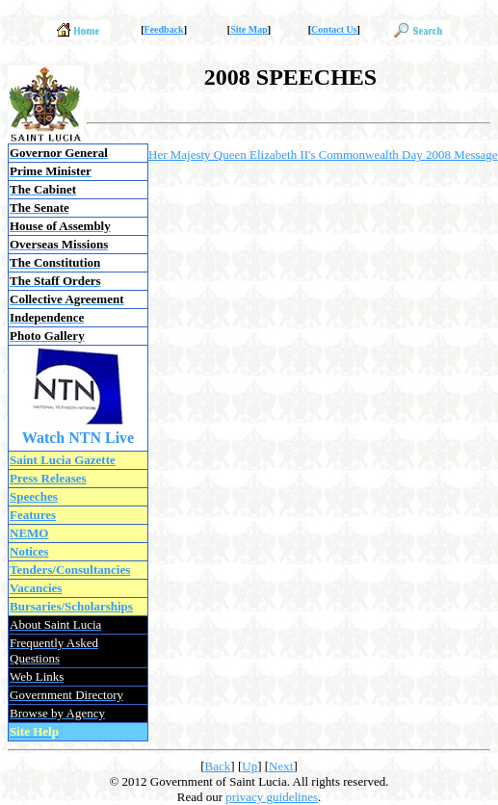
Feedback (164, 29)
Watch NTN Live (78, 437)
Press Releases (48, 478)
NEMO (29, 533)
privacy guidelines (271, 797)
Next (281, 766)
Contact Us (334, 29)
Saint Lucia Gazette (63, 460)
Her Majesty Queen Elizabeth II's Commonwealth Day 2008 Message (323, 154)
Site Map (249, 29)
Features (33, 514)
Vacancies (36, 588)
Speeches (34, 496)
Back (218, 766)
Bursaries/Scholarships (71, 606)
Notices (29, 551)
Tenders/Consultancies (70, 569)
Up (249, 766)
